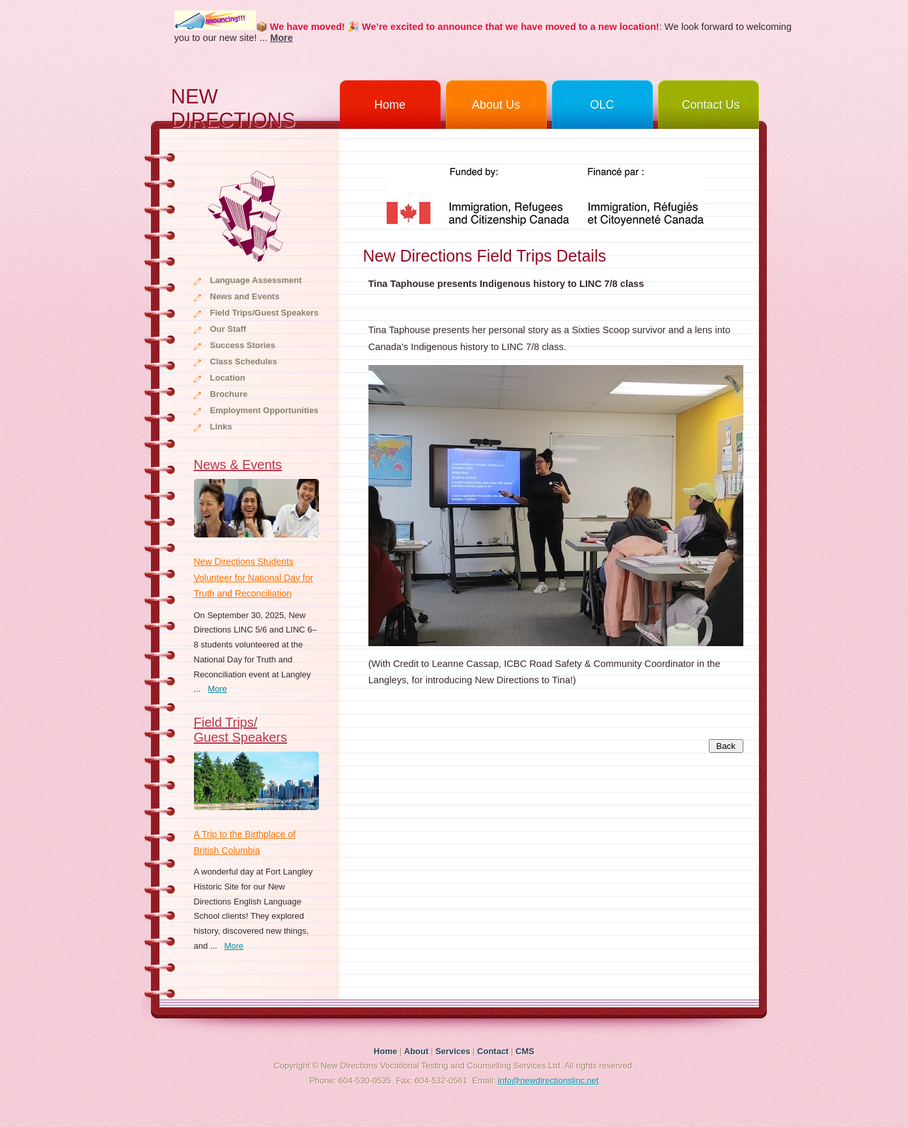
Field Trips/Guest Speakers (264, 313)
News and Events (245, 296)
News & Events (238, 464)
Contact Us (710, 104)
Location (227, 378)
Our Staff (228, 329)
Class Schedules (243, 361)
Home (390, 104)
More (217, 689)
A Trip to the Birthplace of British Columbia (245, 842)
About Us (496, 104)
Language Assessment (256, 280)
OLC (602, 104)
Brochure (229, 394)
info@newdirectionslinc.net (548, 1080)
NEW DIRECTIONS (233, 107)
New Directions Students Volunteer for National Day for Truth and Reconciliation (254, 577)
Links (221, 426)
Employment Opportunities (264, 410)
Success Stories (242, 345)
